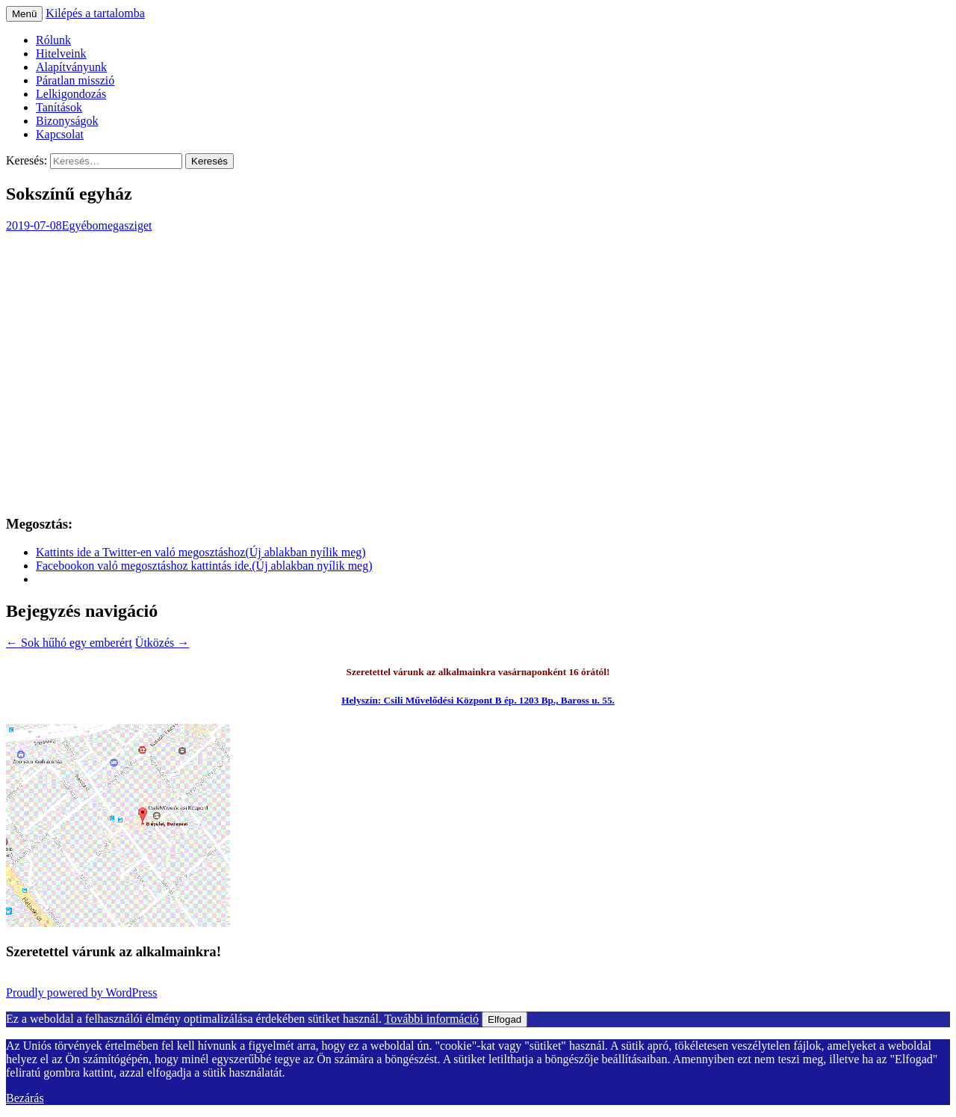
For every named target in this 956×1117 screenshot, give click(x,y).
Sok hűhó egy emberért (69, 642)
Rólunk (53, 40)
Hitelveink (61, 53)
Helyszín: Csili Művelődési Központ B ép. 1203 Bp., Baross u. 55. (478, 700)
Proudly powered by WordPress (81, 992)
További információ (432, 1018)
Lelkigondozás (71, 93)
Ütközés (162, 642)
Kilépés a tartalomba (95, 13)
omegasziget (122, 225)
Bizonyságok (67, 120)
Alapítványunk (71, 67)
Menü (24, 13)
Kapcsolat (60, 134)
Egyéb (77, 225)
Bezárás (25, 1098)
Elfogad (504, 1019)
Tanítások (59, 107)
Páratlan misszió (75, 80)
